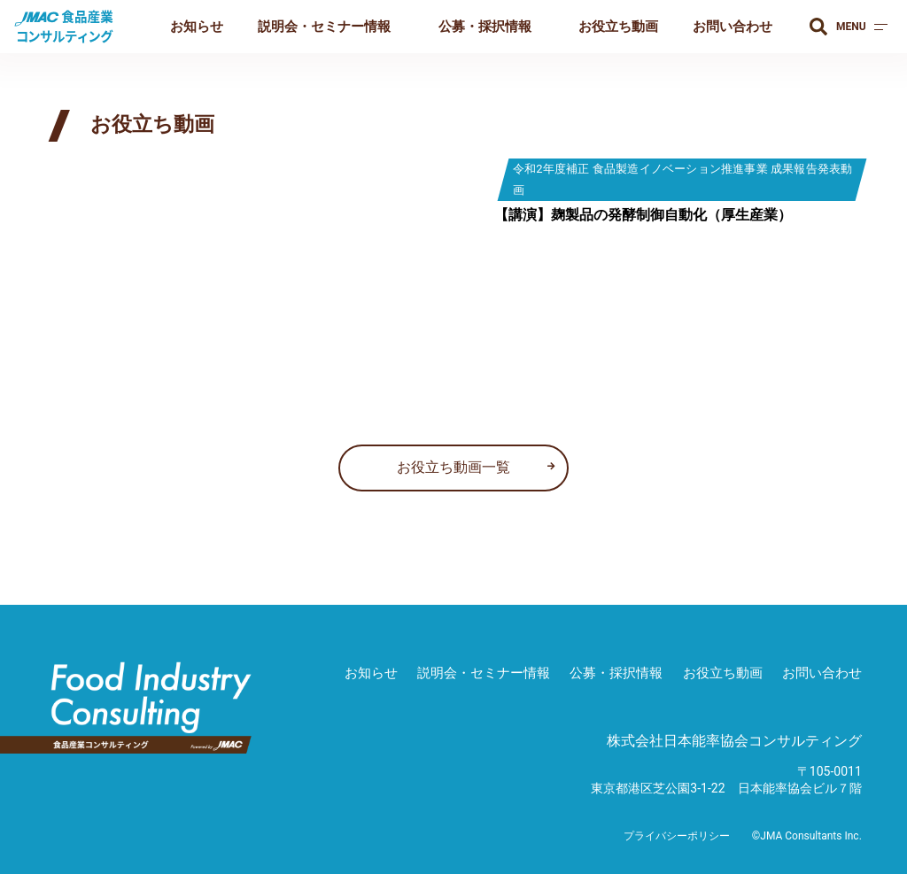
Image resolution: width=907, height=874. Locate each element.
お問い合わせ (732, 27)
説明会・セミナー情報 (324, 27)
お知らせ (196, 27)
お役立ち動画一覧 (453, 467)
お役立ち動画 (618, 27)
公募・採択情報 (484, 27)
